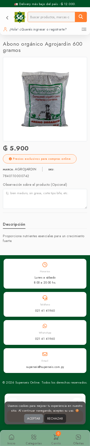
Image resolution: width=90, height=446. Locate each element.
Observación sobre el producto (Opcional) (35, 184)
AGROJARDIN (26, 169)
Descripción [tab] (14, 224)
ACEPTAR (33, 418)
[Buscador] (51, 17)
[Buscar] (81, 17)
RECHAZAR (55, 418)
